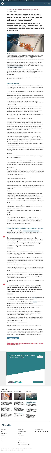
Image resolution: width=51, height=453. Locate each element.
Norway (17, 344)
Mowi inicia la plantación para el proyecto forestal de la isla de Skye (6, 415)
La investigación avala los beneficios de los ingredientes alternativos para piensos (31, 410)
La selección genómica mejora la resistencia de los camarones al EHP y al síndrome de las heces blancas (19, 403)
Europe (13, 344)
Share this (9, 248)
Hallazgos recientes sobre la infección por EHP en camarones (19, 415)
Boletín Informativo (26, 0)
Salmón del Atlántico (12, 9)
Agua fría (3, 435)
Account (32, 0)
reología (35, 297)
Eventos (20, 0)
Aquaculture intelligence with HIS (31, 403)
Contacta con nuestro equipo (23, 439)
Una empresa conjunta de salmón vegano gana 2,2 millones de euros (6, 403)
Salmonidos (9, 343)
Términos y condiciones (22, 442)
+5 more (38, 9)
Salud (24, 343)
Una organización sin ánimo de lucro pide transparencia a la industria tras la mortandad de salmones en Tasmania (31, 416)
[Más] (49, 3)
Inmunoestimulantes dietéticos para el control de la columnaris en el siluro (19, 409)
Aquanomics (3, 440)
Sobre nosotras (21, 435)
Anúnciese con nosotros (22, 440)
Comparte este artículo (13, 338)
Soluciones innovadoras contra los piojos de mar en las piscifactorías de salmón (31, 405)
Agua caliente (3, 433)
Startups (3, 439)
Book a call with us (38, 382)
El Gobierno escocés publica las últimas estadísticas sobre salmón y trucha (6, 409)
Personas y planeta (4, 437)
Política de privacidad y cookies (24, 444)
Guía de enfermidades (14, 0)
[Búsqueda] (46, 3)
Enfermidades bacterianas (24, 9)
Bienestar (34, 9)
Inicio (2, 431)
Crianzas (41, 343)
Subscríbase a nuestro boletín (23, 437)
